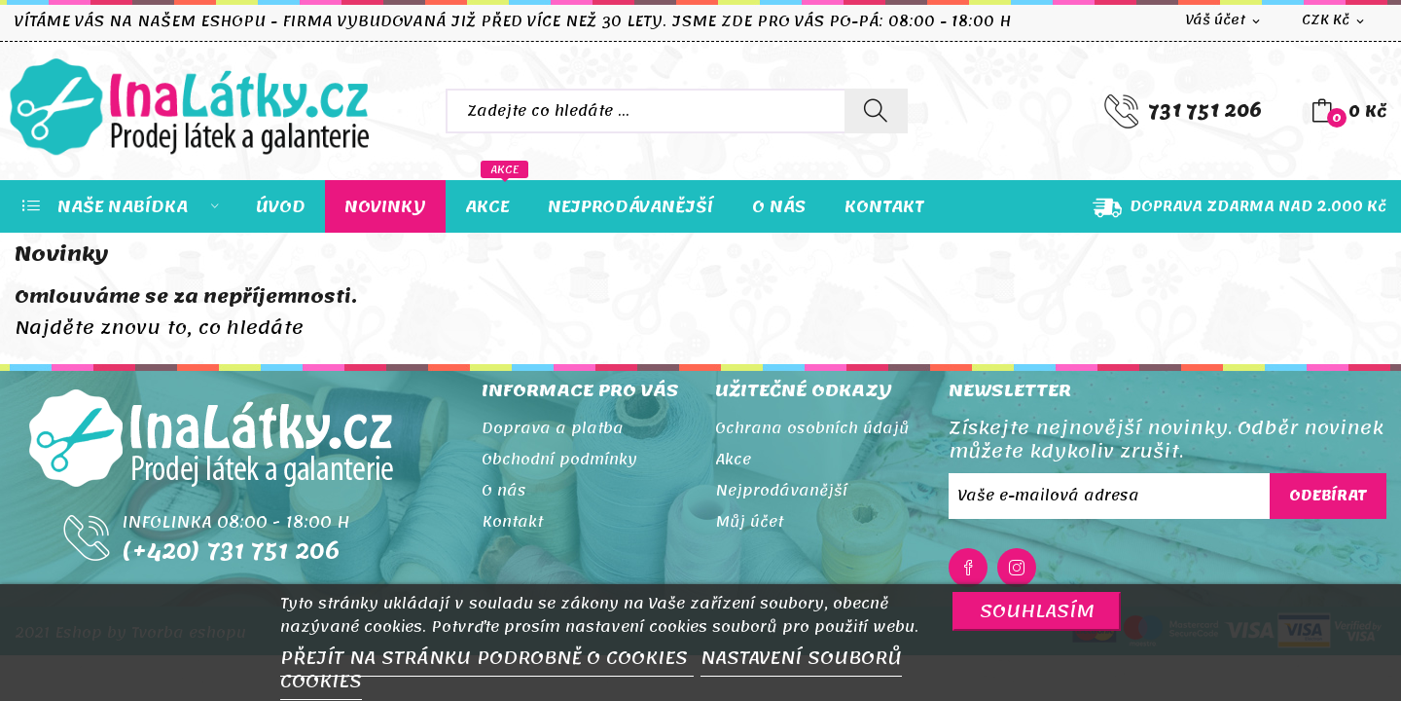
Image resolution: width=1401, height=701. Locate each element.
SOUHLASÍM (1037, 611)
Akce (733, 459)
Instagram (1016, 567)
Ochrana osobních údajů (812, 428)
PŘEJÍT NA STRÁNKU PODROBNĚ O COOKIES (487, 658)
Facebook (968, 567)
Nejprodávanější (781, 490)
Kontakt (512, 522)
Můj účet (749, 522)
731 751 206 (1205, 111)
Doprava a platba (553, 428)
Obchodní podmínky (559, 459)
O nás (504, 490)
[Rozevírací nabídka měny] (1334, 21)
